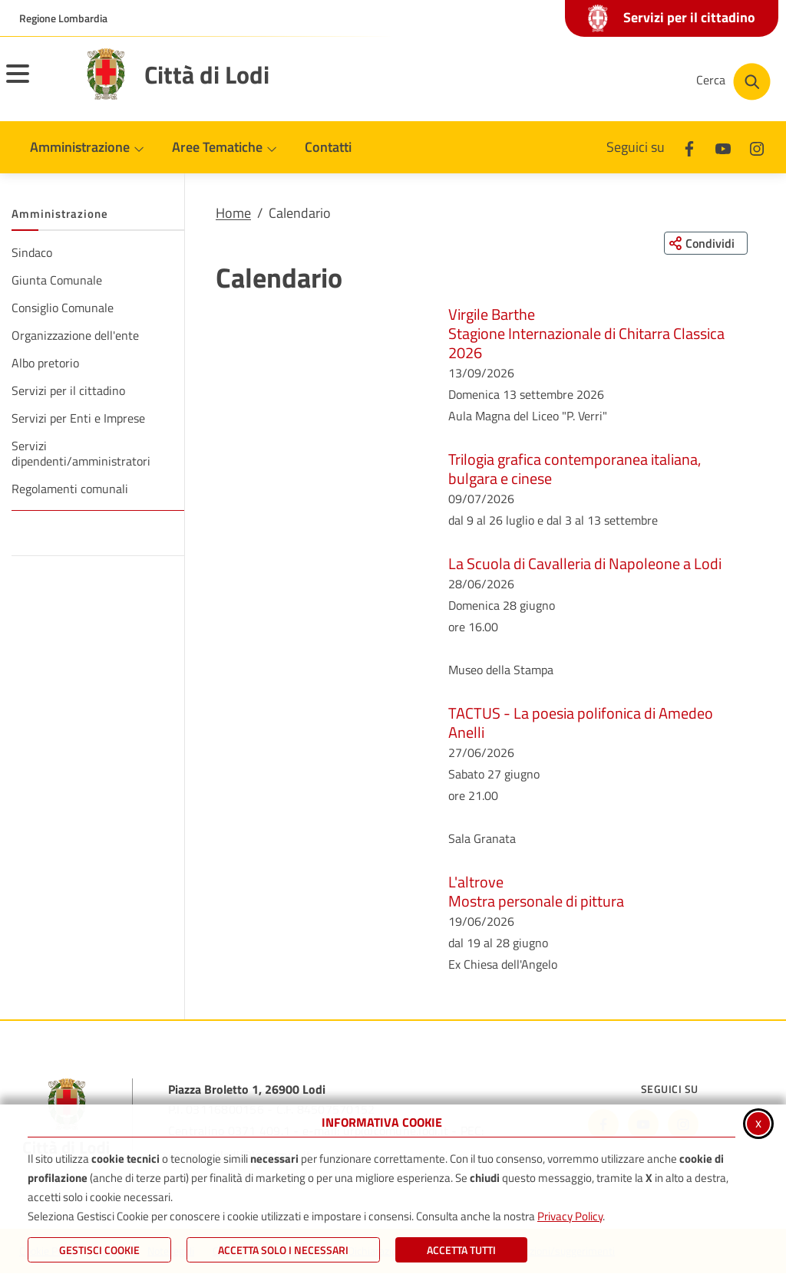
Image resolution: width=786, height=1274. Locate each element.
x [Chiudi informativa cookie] (758, 1122)
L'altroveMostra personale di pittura (536, 891)
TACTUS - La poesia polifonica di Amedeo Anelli (580, 722)
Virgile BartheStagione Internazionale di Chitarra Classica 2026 (586, 333)
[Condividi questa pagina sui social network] (705, 243)
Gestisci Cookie (99, 1250)
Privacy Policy (570, 1216)
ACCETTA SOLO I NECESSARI (283, 1250)
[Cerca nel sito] (733, 81)
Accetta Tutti (461, 1250)
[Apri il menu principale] (37, 83)
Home (233, 212)
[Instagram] (757, 147)
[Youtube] (723, 147)
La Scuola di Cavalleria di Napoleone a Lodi (585, 563)
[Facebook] (689, 147)
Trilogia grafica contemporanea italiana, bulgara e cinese (574, 468)
